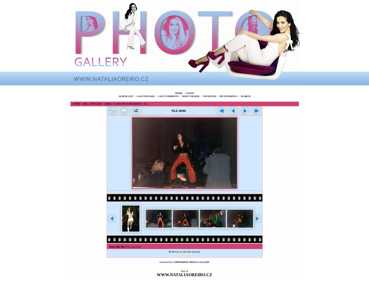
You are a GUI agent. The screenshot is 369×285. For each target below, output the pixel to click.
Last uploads (146, 96)
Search (246, 96)
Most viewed (190, 96)
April (108, 104)
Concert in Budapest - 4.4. (130, 104)
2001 (85, 104)
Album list (126, 96)
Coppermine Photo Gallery (191, 262)
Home (179, 93)
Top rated (209, 96)
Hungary (96, 104)
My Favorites (228, 96)
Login (190, 93)
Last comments (168, 96)
